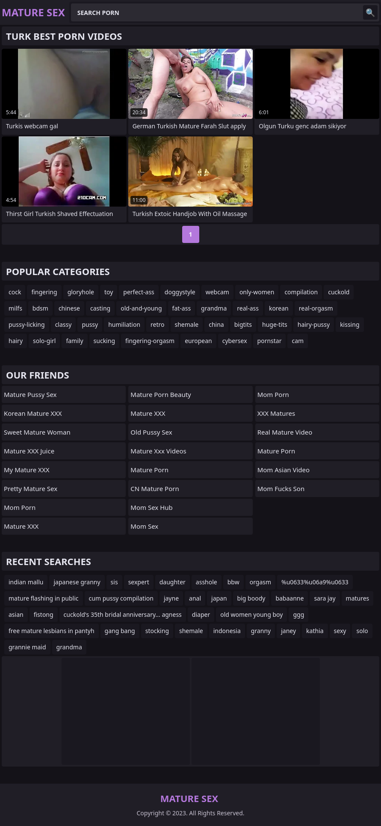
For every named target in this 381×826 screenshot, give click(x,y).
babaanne (289, 598)
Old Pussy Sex (151, 432)
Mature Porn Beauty (160, 394)
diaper (201, 614)
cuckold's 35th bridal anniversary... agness (123, 614)
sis (114, 582)
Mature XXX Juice (29, 451)
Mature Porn (149, 469)
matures (357, 598)
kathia (315, 631)
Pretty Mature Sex (30, 488)
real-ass (248, 308)
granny (261, 631)
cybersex (234, 341)
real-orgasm (316, 308)
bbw (233, 582)
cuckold (338, 292)
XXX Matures (276, 413)
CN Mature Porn (154, 488)
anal (195, 598)
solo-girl (44, 341)
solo (362, 631)
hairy (16, 341)
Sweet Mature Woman (37, 432)
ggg (298, 614)
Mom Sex (144, 526)
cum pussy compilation (121, 598)
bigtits (243, 324)
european (198, 341)
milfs (15, 308)
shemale (187, 324)
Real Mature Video (285, 432)
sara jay (324, 598)
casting (100, 308)
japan (219, 598)
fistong (43, 614)
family (74, 341)
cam (298, 341)
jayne (171, 598)
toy (108, 292)
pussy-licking (27, 324)
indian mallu (26, 582)
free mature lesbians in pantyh (52, 631)
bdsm (40, 308)
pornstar (269, 341)
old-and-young (141, 308)
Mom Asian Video (283, 469)
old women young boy (251, 614)
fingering (44, 292)
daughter (172, 582)
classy (63, 324)
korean (279, 308)
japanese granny (76, 582)
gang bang (120, 631)
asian (16, 614)
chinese (69, 308)
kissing (349, 324)
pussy (90, 324)
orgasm (260, 582)
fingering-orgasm (149, 341)
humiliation (124, 324)
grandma (214, 308)
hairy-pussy (314, 324)
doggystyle (180, 292)
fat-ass (181, 308)
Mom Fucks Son (281, 488)
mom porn (19, 507)
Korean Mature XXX (33, 413)
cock (15, 292)
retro (157, 324)
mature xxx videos (158, 451)
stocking (157, 631)
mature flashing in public (44, 598)
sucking (104, 341)
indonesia (227, 631)
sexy (340, 631)
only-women (257, 292)
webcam (217, 292)
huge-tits (274, 324)
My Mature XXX (27, 469)
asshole (206, 582)
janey (288, 631)
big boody (251, 598)
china (216, 324)
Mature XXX (21, 526)
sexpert (138, 582)
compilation (301, 292)
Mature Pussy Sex (30, 394)
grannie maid (27, 647)
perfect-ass (138, 292)
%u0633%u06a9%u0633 (315, 582)
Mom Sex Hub (151, 507)
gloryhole (81, 292)
